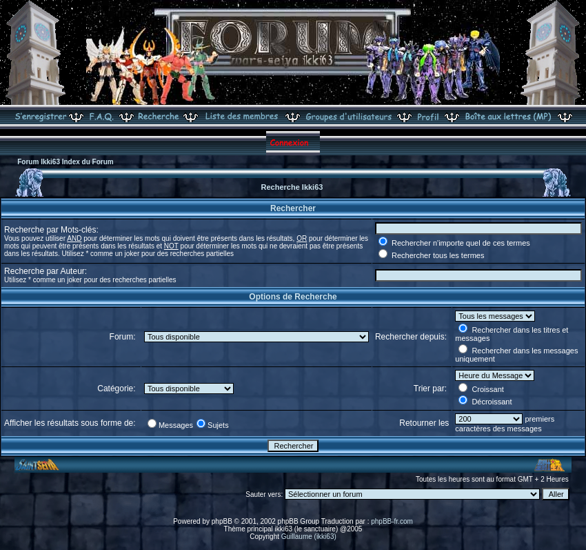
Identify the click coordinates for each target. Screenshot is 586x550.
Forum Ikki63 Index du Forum (65, 162)
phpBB (222, 521)
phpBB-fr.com (392, 521)
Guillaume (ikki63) (308, 536)
